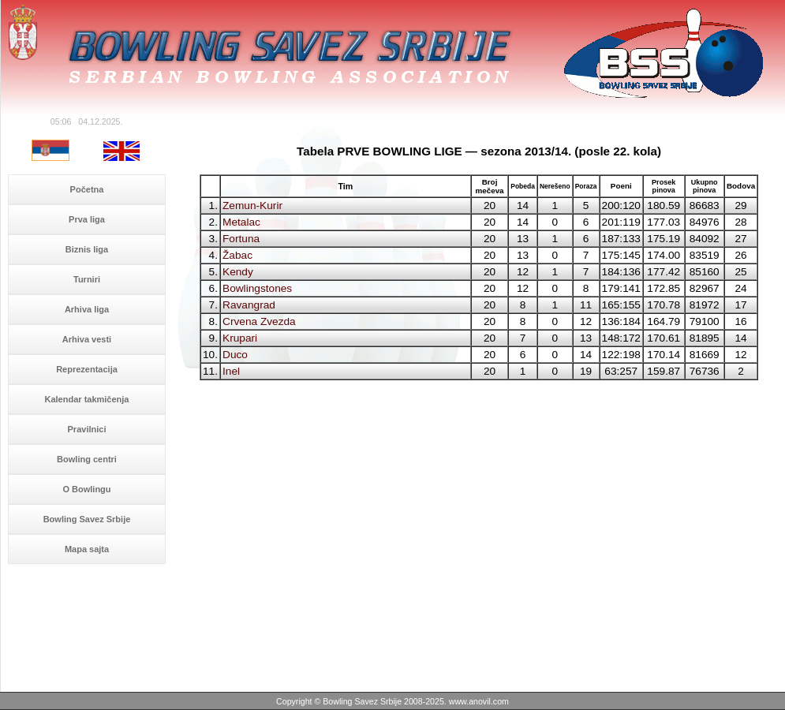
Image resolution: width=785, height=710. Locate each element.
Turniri (86, 279)
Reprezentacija (87, 369)
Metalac (241, 222)
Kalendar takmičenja (87, 399)
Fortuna (241, 239)
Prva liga (87, 219)
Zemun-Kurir (252, 205)
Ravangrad (248, 305)
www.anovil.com (479, 701)
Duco (235, 355)
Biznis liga (86, 249)
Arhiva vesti (86, 339)
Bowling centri (87, 459)
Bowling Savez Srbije (87, 519)
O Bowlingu (86, 489)
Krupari (239, 338)
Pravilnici (87, 429)
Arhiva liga (87, 309)
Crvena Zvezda (259, 321)
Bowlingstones (257, 288)
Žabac (237, 255)
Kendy (237, 272)
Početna (87, 189)
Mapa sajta (87, 549)
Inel (231, 371)
